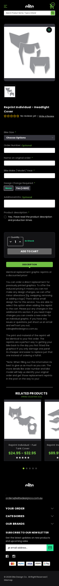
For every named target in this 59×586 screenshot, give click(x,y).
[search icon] (53, 13)
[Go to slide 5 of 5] (36, 468)
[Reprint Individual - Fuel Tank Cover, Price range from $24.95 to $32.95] (22, 420)
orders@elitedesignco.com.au (24, 498)
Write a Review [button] (46, 116)
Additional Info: (18, 197)
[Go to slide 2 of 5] (27, 468)
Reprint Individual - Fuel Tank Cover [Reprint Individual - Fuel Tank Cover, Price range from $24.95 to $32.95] (22, 446)
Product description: (16, 212)
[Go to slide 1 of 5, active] (23, 468)
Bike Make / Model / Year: (19, 170)
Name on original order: (18, 158)
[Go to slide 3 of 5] (30, 468)
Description (29, 264)
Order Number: (18, 145)
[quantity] (15, 241)
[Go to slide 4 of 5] (33, 468)
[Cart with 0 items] (52, 6)
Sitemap (8, 580)
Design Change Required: (19, 183)
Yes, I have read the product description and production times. (30, 218)
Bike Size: (10, 132)
